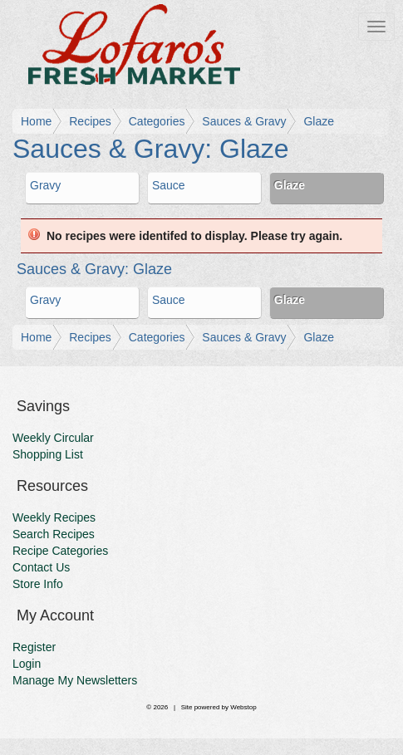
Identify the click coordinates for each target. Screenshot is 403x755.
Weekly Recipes (54, 517)
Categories (157, 121)
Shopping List (47, 454)
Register (34, 647)
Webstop (243, 707)
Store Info (37, 584)
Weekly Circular (53, 437)
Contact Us (41, 567)
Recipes (90, 121)
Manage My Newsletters (74, 680)
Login (26, 663)
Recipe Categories (60, 550)
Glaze (318, 121)
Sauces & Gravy (244, 121)
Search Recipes (53, 534)
